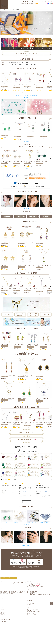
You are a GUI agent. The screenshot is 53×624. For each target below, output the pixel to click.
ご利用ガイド (3, 607)
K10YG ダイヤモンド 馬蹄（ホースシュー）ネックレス (45, 496)
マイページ (29, 598)
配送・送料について (33, 586)
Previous (1, 23)
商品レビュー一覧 (30, 604)
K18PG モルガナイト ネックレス (11, 493)
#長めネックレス (27, 95)
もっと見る (26, 501)
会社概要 (28, 607)
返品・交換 (3, 589)
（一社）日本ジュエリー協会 (19, 566)
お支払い (2, 581)
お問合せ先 (29, 589)
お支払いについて (8, 583)
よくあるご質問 (3, 614)
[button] (2, 81)
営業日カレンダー (4, 598)
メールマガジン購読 (30, 603)
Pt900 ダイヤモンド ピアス (27, 495)
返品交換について (7, 593)
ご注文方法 (2, 609)
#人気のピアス (34, 95)
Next (52, 23)
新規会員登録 (29, 600)
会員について (2, 613)
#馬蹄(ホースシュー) (20, 95)
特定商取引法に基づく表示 (5, 619)
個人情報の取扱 (3, 621)
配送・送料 (29, 581)
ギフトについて (3, 612)
